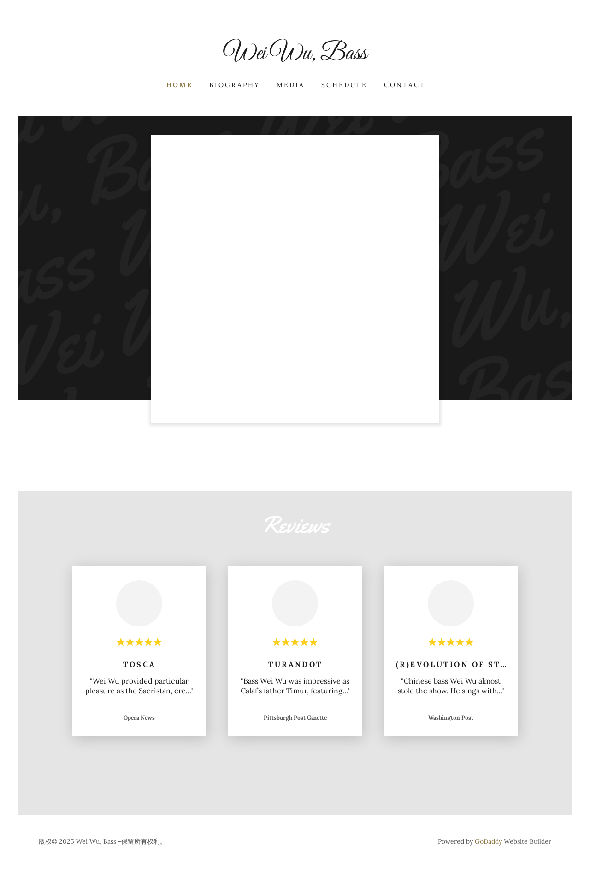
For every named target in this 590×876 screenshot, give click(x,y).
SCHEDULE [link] (344, 85)
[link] (295, 56)
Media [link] (291, 85)
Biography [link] (234, 85)
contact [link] (404, 85)
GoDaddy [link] (488, 841)
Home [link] (179, 85)
